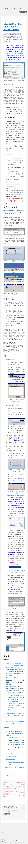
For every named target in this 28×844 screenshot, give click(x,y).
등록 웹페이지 (13, 480)
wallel (20, 840)
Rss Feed (6, 842)
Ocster (12, 179)
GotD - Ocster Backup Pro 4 (14, 9)
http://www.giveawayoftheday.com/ (15, 733)
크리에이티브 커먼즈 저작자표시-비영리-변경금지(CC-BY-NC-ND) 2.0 (15, 53)
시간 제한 (15, 194)
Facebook (15, 842)
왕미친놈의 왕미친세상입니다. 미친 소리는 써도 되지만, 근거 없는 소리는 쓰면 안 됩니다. (11, 810)
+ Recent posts (5, 832)
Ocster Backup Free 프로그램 (13, 39)
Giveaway (12, 782)
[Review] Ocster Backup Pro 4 (16, 762)
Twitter (11, 842)
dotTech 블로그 (10, 756)
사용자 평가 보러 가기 (14, 162)
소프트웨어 (6, 782)
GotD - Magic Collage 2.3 (9, 786)
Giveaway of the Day (18, 192)
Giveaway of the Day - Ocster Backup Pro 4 (12, 27)
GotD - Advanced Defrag (9, 784)
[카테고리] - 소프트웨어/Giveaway (15, 721)
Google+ (22, 842)
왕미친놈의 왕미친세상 (10, 807)
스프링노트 (12, 767)
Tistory (12, 840)
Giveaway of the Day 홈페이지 (11, 34)
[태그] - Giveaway (10, 723)
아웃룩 (7, 137)
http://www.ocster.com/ (12, 737)
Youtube (18, 842)
